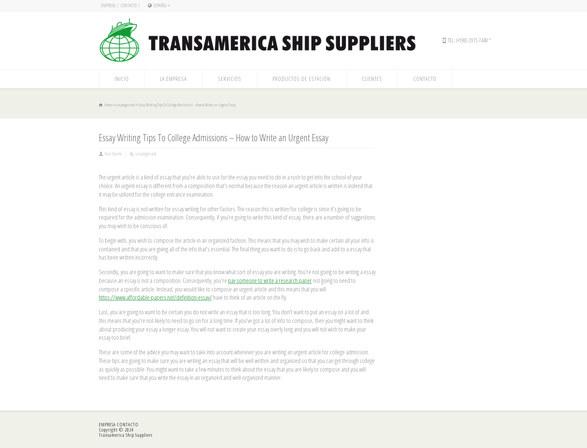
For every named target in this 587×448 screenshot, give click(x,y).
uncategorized (145, 154)
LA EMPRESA (173, 78)
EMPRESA (108, 5)
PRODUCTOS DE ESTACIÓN (302, 78)
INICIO (122, 78)
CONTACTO (129, 5)
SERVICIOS (229, 78)
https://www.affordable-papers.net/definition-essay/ (155, 297)
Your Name (113, 154)
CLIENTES (372, 78)
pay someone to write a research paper (270, 280)
